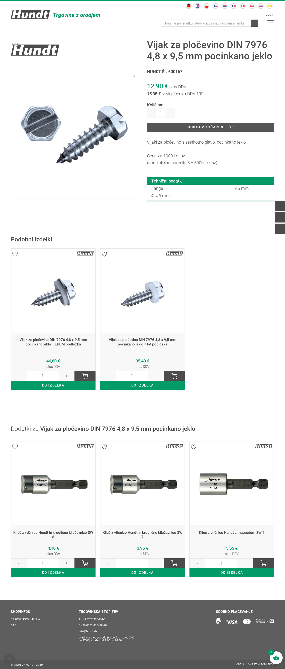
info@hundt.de (88, 631)
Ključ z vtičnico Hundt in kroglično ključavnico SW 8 (53, 535)
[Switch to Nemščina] (188, 6)
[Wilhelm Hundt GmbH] (56, 14)
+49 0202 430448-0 (92, 619)
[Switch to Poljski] (206, 6)
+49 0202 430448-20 (93, 625)
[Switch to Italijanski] (242, 6)
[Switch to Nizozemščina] (224, 6)
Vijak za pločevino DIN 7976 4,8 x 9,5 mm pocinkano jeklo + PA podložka (142, 342)
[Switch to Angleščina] (197, 6)
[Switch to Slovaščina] (251, 6)
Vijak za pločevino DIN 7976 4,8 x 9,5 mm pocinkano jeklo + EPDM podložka (53, 342)
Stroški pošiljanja (25, 619)
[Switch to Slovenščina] (260, 6)
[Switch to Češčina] (215, 6)
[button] (9, 659)
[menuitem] (270, 23)
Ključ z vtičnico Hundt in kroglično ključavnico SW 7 (142, 535)
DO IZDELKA (53, 386)
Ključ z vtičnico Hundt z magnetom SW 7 (232, 533)
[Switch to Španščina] (269, 6)
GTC (13, 625)
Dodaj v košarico (206, 127)
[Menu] (270, 23)
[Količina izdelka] (160, 113)
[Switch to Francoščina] (233, 6)
